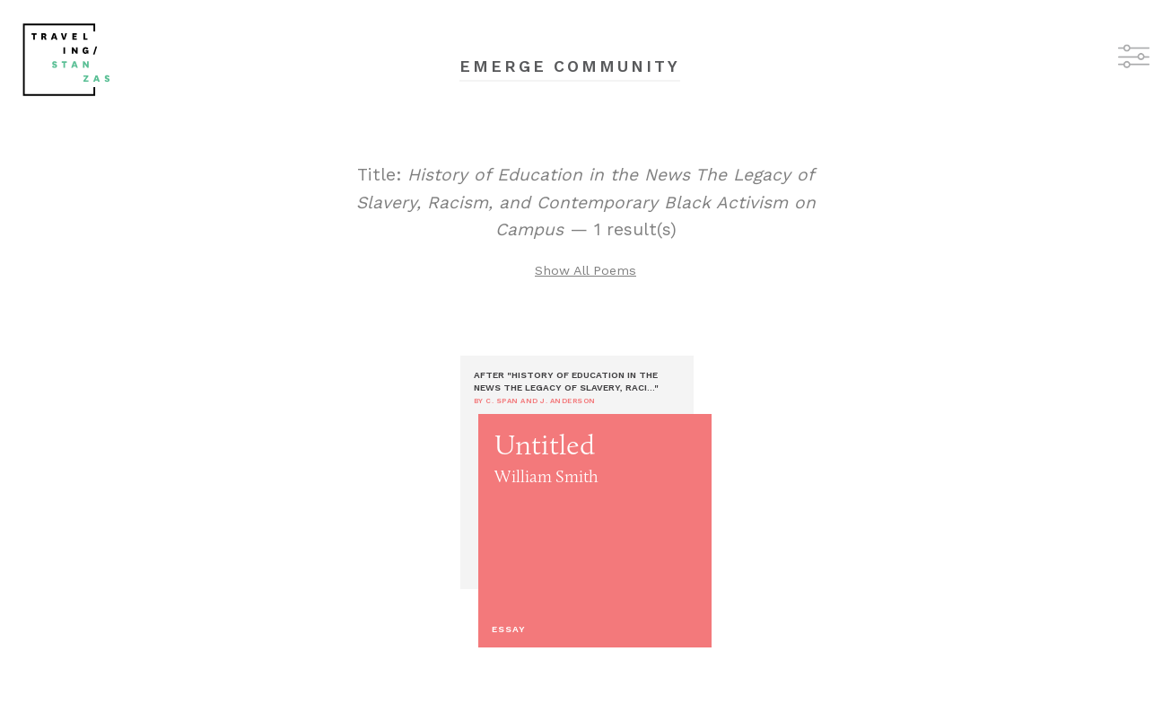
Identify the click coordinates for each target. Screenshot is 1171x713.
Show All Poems (585, 270)
